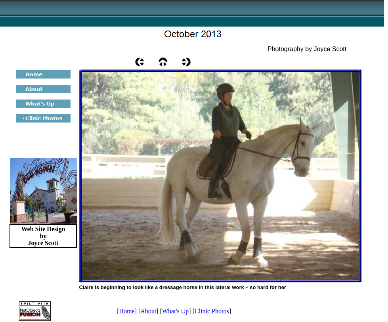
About (148, 311)
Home (127, 311)
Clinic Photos (212, 311)
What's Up (175, 311)
